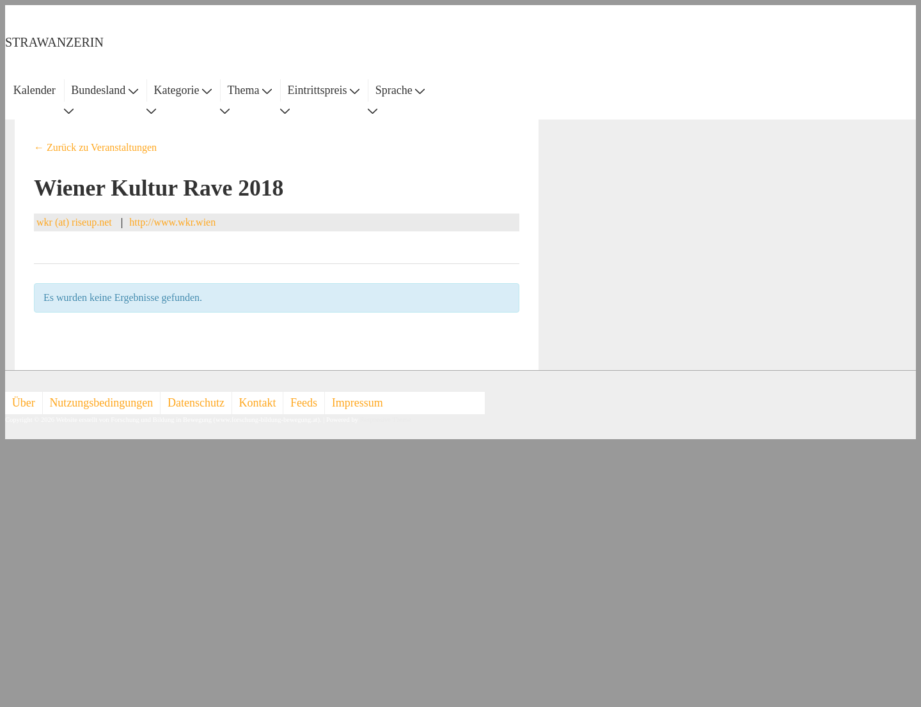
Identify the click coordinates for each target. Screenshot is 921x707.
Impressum (357, 402)
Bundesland (104, 90)
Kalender (34, 90)
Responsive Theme (385, 419)
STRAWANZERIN (54, 42)
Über (23, 402)
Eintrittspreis (324, 90)
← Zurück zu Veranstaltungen (95, 147)
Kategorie (182, 90)
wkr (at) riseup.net (74, 222)
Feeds (303, 402)
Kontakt (257, 402)
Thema (250, 90)
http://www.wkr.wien (172, 222)
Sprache (400, 90)
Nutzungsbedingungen (101, 402)
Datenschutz (196, 402)
